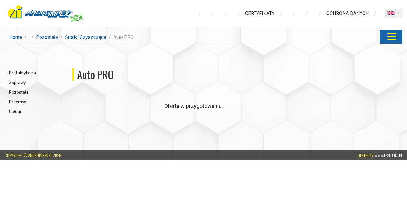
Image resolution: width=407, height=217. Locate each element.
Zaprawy (17, 82)
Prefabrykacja (22, 73)
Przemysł (18, 101)
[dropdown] (393, 13)
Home (15, 37)
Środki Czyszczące (85, 37)
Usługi (15, 111)
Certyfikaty (259, 13)
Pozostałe (47, 37)
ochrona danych (347, 13)
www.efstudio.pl (388, 155)
